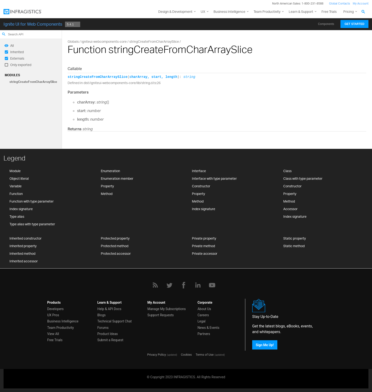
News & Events (208, 328)
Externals (17, 58)
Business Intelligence (229, 11)
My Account (360, 3)
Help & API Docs (109, 309)
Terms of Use (204, 354)
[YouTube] (212, 285)
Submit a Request (110, 340)
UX (203, 11)
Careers (203, 315)
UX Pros (53, 315)
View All (53, 334)
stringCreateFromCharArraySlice (33, 82)
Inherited (17, 52)
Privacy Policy (156, 354)
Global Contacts (339, 3)
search (4, 34)
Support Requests (160, 315)
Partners (203, 334)
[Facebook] (183, 285)
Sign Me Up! (265, 345)
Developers (55, 309)
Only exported (20, 65)
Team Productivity (267, 11)
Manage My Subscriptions (166, 309)
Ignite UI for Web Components (33, 24)
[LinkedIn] (198, 285)
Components (326, 24)
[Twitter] (169, 285)
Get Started (354, 24)
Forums (103, 328)
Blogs (101, 315)
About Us (204, 309)
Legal (201, 321)
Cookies (186, 354)
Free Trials (329, 11)
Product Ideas (107, 334)
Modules (12, 75)
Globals (73, 41)
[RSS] (155, 285)
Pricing (348, 11)
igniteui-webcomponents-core (104, 41)
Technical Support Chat (114, 321)
